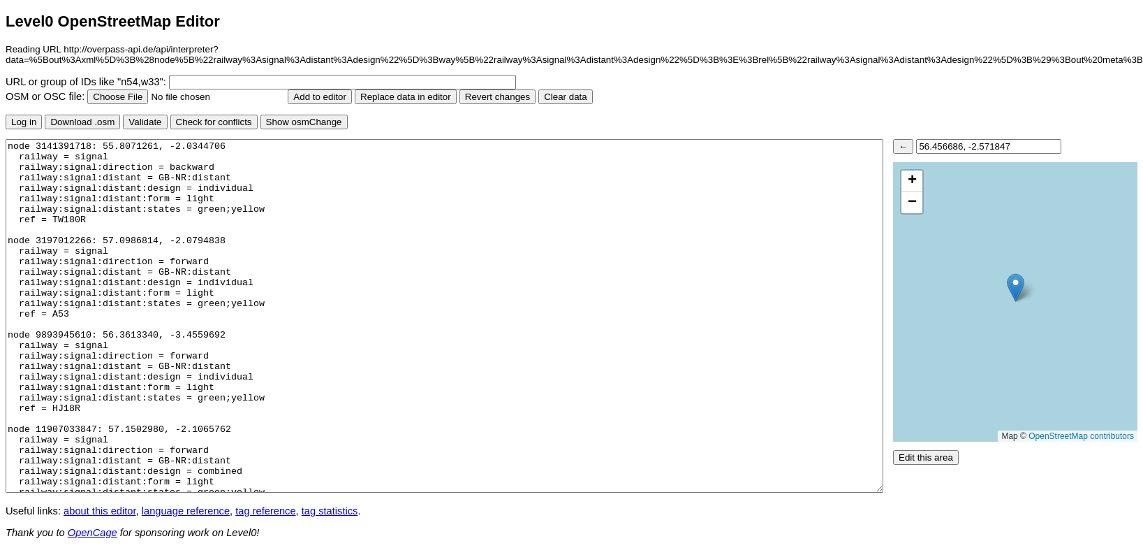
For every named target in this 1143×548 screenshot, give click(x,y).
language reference (186, 511)
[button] (1015, 287)
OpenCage (92, 532)
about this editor (99, 511)
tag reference (265, 511)
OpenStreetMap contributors (1081, 436)
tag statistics (330, 511)
